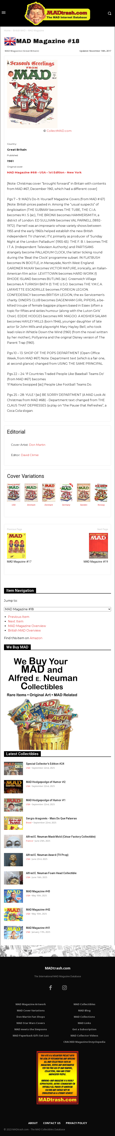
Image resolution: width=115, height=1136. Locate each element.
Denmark (31, 505)
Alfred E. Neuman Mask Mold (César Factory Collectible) (61, 836)
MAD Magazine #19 (96, 548)
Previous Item (18, 617)
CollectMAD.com (59, 131)
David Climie (30, 455)
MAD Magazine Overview (27, 626)
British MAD (19, 30)
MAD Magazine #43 (38, 891)
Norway (101, 505)
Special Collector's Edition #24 (45, 763)
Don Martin (37, 445)
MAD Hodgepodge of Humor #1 (45, 800)
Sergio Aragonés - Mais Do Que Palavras (51, 818)
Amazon (36, 638)
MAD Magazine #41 (38, 927)
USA (14, 505)
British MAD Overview (24, 630)
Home (7, 30)
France (29, 840)
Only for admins (17, 581)
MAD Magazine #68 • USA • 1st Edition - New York (44, 172)
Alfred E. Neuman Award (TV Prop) (47, 854)
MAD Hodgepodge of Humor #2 (45, 781)
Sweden (83, 505)
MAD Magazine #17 (19, 548)
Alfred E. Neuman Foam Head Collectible (51, 873)
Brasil (29, 822)
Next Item (15, 621)
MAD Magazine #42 (38, 909)
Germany (66, 505)
